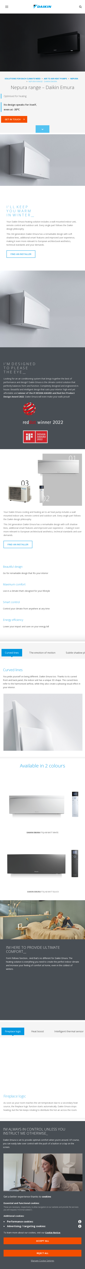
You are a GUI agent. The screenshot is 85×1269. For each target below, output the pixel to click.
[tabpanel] (42, 708)
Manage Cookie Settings (42, 1260)
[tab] (11, 652)
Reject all (42, 1253)
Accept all (42, 1240)
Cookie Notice (52, 1232)
